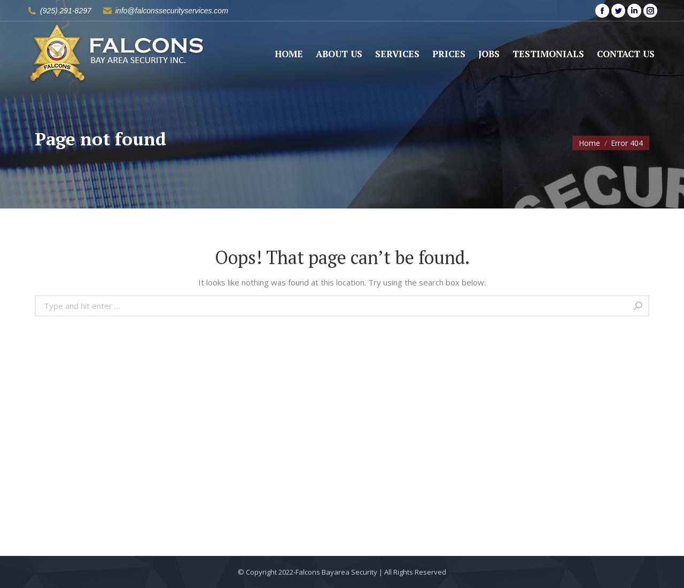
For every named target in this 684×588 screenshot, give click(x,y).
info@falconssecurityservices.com (171, 10)
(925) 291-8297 (65, 10)
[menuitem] (289, 53)
